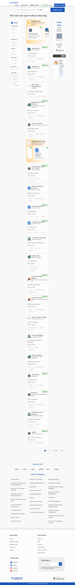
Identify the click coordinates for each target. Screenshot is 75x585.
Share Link (61, 75)
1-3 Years (37, 96)
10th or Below (16, 75)
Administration (15, 479)
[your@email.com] (50, 564)
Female (13, 54)
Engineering (33, 487)
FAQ (39, 541)
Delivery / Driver (15, 517)
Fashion (32, 498)
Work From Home (14, 29)
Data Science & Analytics (18, 514)
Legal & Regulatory (53, 479)
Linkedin (13, 565)
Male (13, 51)
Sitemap (40, 544)
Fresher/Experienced (40, 58)
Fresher (13, 42)
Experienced (15, 45)
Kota (47, 469)
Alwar (24, 469)
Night (17, 69)
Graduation (16, 81)
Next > (56, 450)
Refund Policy (41, 552)
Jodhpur (41, 469)
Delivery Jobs (34, 5)
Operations (51, 497)
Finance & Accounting (36, 501)
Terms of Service (42, 550)
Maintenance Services (54, 483)
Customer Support (16, 510)
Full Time (14, 60)
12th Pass (15, 77)
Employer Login (59, 5)
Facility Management (35, 494)
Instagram (14, 568)
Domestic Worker (16, 521)
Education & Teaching (36, 479)
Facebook (14, 562)
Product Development (54, 501)
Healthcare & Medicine (36, 505)
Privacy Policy (41, 547)
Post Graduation (16, 84)
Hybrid (13, 36)
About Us (40, 539)
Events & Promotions (35, 490)
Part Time (14, 63)
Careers (11, 550)
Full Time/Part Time (32, 266)
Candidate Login (46, 5)
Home (17, 5)
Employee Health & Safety (37, 483)
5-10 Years (37, 248)
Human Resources (35, 508)
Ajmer (17, 469)
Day (13, 69)
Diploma (15, 79)
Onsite (13, 33)
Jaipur (33, 469)
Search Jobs (57, 10)
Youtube (13, 571)
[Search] (28, 10)
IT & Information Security (37, 512)
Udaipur (56, 469)
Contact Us (24, 5)
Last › (62, 450)
